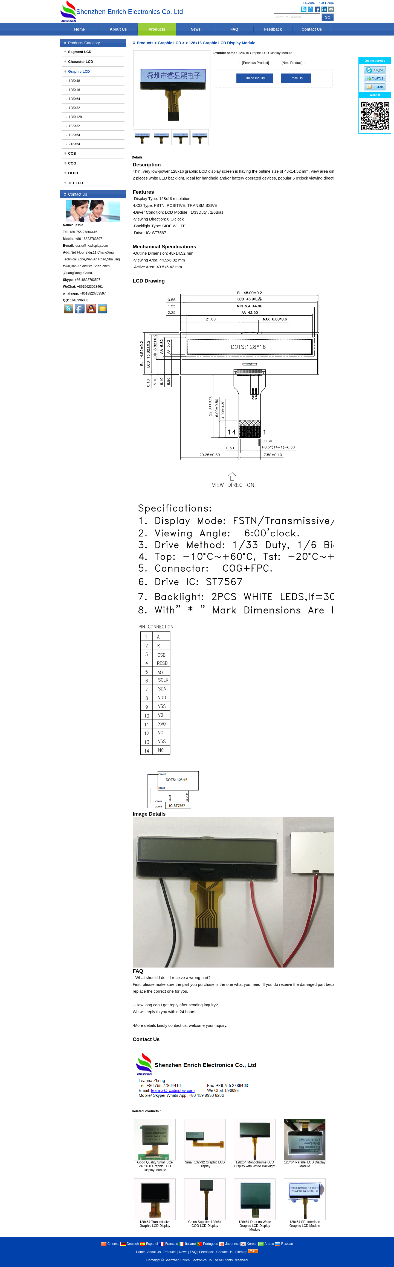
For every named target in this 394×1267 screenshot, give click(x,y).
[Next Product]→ (294, 63)
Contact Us (312, 29)
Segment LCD (77, 52)
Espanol (149, 1244)
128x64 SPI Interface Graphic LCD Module (304, 1224)
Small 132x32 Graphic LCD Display (205, 1164)
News (196, 29)
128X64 (73, 99)
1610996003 (79, 300)
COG (70, 163)
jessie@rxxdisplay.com (91, 246)
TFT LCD (73, 183)
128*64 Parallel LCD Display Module (304, 1164)
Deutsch (129, 1244)
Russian (284, 1244)
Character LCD (78, 62)
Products (157, 29)
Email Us (296, 78)
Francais (168, 1244)
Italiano (187, 1244)
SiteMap (241, 1252)
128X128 (74, 117)
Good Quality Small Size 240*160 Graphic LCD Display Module (155, 1166)
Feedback (273, 29)
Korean (249, 1244)
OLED (71, 173)
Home (79, 29)
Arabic (266, 1244)
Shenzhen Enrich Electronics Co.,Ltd (191, 1260)
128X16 (73, 90)
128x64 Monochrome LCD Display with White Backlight (254, 1164)
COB (70, 153)
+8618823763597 (87, 280)
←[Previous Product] (254, 63)
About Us (118, 29)
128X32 (73, 108)
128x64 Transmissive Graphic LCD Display (155, 1224)
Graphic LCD (169, 43)
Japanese (229, 1244)
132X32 (73, 126)
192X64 (73, 135)
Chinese (110, 1244)
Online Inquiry (255, 78)
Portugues (207, 1244)
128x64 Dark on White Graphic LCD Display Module (255, 1225)
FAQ (234, 29)
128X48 (73, 81)
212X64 (73, 144)
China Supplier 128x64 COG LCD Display (204, 1224)
